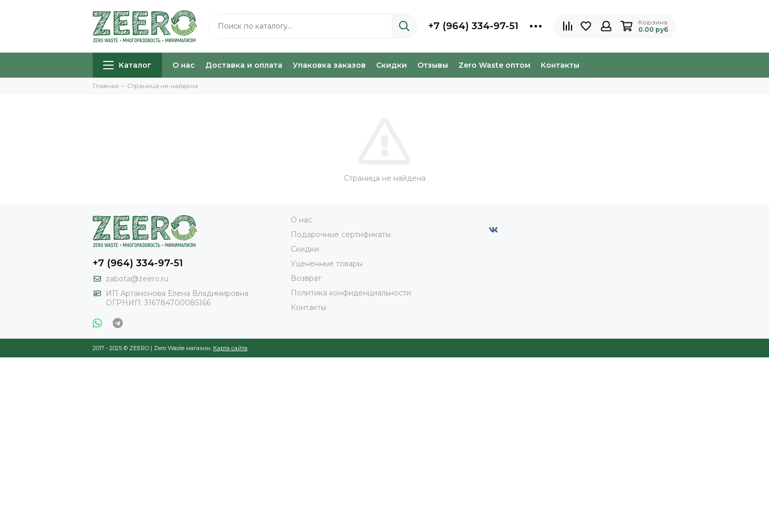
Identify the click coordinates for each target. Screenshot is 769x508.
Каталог (127, 65)
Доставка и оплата (243, 65)
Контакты (560, 65)
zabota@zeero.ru (137, 278)
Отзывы (432, 65)
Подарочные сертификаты (341, 234)
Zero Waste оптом (494, 65)
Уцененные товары (327, 263)
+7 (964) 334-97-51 (473, 26)
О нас (183, 65)
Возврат (306, 278)
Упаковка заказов (329, 65)
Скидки (391, 65)
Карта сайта (230, 348)
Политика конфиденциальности (351, 293)
